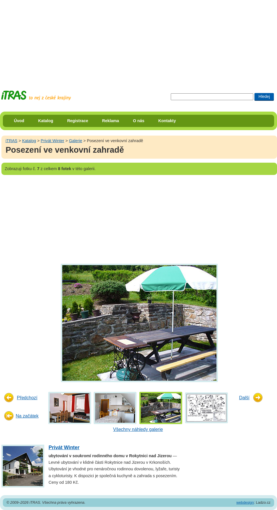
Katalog (45, 120)
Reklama (110, 120)
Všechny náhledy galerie (138, 429)
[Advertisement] (88, 40)
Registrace (77, 120)
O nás (138, 120)
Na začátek (27, 416)
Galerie (75, 140)
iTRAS (11, 140)
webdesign (245, 502)
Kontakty (167, 120)
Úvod (19, 120)
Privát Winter (52, 140)
